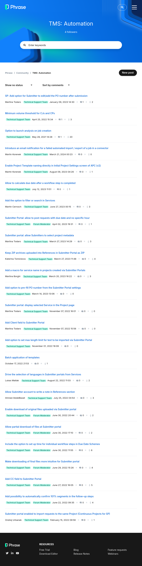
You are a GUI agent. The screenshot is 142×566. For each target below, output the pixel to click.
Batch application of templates (22, 357)
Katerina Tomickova (15, 258)
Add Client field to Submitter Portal (24, 322)
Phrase (9, 72)
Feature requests (117, 549)
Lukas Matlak (12, 380)
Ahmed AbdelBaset (15, 397)
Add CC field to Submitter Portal (23, 478)
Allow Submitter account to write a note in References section (40, 391)
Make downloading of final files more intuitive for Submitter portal (42, 461)
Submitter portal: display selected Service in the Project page (39, 305)
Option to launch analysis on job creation (28, 130)
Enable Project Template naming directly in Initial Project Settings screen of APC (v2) (53, 165)
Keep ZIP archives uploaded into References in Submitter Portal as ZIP (44, 252)
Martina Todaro (13, 102)
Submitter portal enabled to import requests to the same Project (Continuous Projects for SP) (57, 513)
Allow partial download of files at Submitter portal (33, 426)
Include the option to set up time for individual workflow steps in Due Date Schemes (52, 444)
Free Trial (44, 549)
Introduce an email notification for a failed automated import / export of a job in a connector (57, 148)
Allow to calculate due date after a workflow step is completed (40, 183)
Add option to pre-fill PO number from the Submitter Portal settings (43, 287)
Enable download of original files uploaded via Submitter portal (40, 409)
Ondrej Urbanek (13, 520)
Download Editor (48, 553)
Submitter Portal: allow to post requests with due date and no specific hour (47, 217)
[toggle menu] (134, 7)
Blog (76, 549)
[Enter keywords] (71, 45)
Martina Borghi (12, 276)
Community (22, 72)
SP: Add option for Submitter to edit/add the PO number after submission (46, 95)
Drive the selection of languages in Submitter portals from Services (43, 374)
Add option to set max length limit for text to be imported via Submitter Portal (48, 340)
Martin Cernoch (13, 206)
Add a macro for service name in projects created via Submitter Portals (45, 270)
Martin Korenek (13, 154)
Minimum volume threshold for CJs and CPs (30, 113)
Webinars (113, 553)
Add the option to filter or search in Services (30, 200)
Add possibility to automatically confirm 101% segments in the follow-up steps (49, 496)
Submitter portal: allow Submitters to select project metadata (39, 235)
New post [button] (128, 72)
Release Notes (82, 553)
